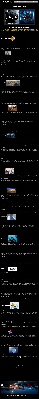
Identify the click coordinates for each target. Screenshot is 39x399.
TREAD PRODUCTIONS (7, 1)
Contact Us (25, 1)
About (14, 1)
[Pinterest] (6, 387)
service (17, 30)
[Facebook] (1, 386)
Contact (15, 2)
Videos (19, 1)
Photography (21, 1)
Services (17, 1)
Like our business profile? (19, 365)
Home (33, 1)
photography (11, 30)
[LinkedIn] (4, 386)
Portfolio (32, 1)
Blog (27, 1)
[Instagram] (3, 386)
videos (24, 30)
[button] (28, 384)
